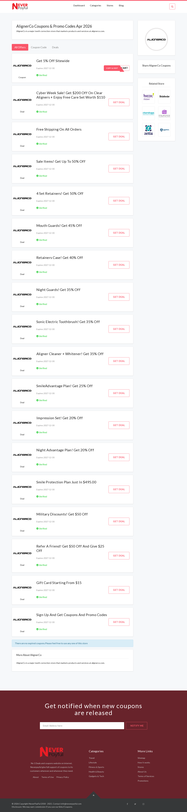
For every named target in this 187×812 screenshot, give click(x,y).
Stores (110, 5)
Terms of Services (146, 776)
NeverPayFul (34, 803)
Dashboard (79, 5)
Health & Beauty (96, 771)
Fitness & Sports (96, 767)
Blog (121, 5)
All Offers (20, 47)
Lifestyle (93, 762)
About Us (142, 771)
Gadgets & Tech (96, 776)
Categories (95, 5)
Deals (55, 47)
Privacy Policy (62, 777)
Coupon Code (39, 47)
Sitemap (141, 758)
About (36, 777)
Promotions (143, 780)
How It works (144, 762)
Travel (92, 758)
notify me (137, 725)
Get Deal (119, 102)
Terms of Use (47, 777)
